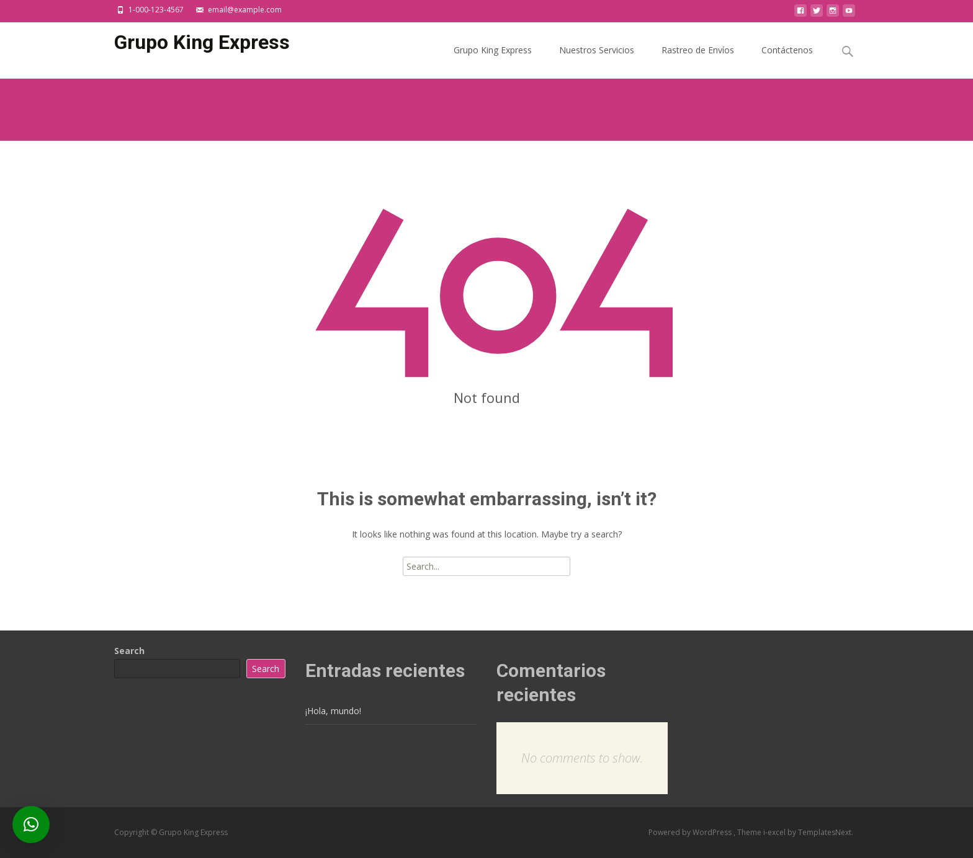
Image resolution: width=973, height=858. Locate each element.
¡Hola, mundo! (333, 711)
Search (129, 651)
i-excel (775, 832)
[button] (31, 824)
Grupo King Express (493, 61)
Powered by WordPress (690, 832)
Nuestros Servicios (596, 61)
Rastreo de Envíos (697, 61)
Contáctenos (787, 61)
